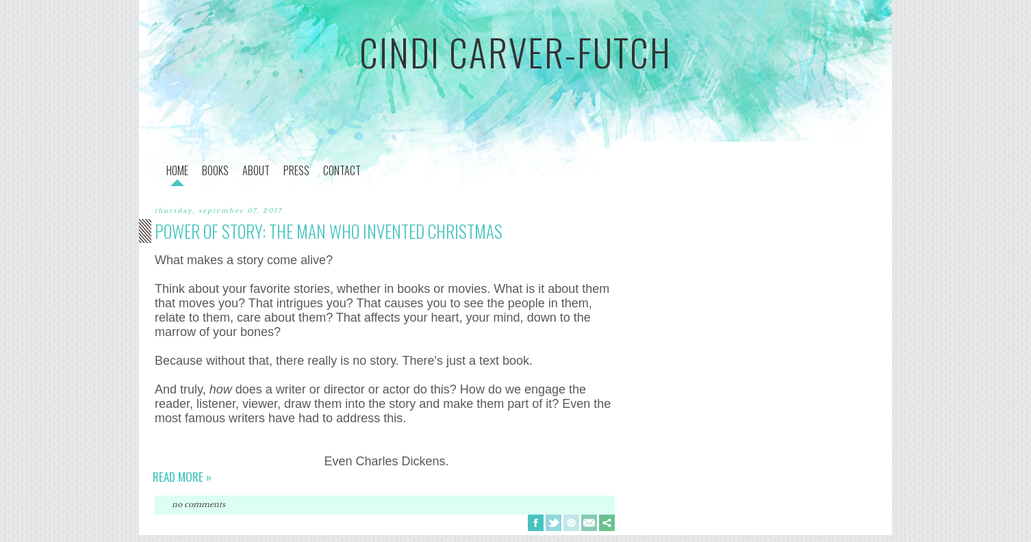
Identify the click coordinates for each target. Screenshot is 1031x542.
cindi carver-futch (515, 52)
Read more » (182, 476)
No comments (198, 504)
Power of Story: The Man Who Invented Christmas (328, 231)
